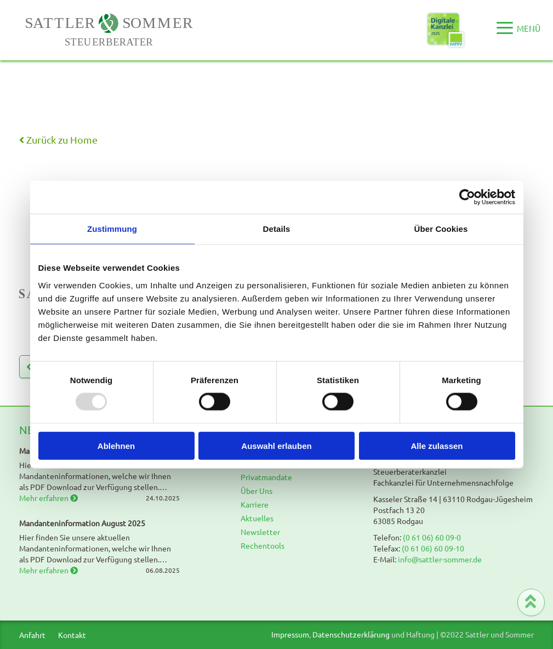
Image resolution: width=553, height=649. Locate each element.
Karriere (255, 504)
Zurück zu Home (58, 139)
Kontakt (72, 635)
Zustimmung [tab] (112, 229)
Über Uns (256, 491)
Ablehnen (116, 445)
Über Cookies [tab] (441, 229)
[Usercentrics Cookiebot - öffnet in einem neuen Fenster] (467, 197)
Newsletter (260, 532)
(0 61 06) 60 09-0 (432, 537)
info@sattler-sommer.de (440, 559)
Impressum (290, 634)
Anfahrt (32, 635)
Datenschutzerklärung (351, 634)
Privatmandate (266, 477)
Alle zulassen (437, 445)
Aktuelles (257, 518)
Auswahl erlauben (276, 445)
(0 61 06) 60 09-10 (433, 548)
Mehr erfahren (48, 498)
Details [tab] (276, 229)
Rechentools (262, 545)
